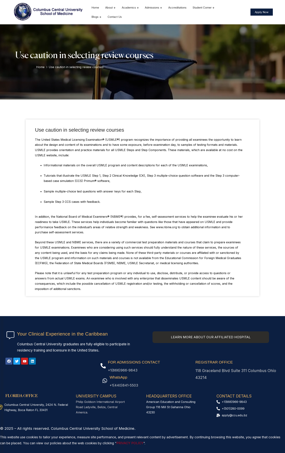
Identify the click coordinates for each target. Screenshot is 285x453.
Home (40, 67)
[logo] (48, 12)
